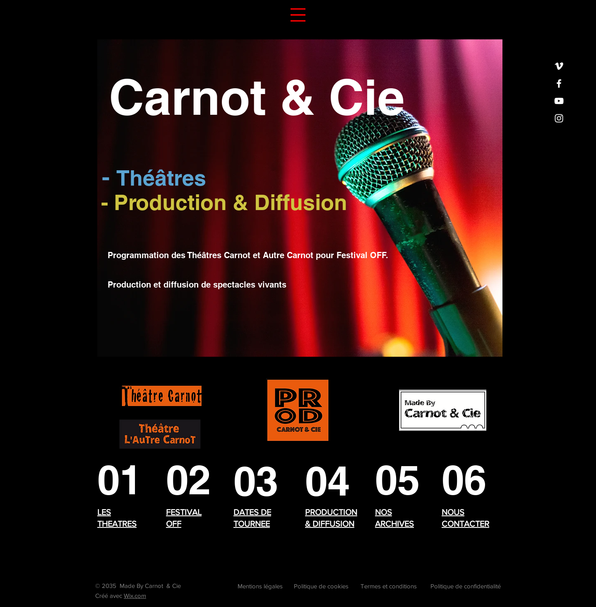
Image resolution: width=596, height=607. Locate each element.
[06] (466, 479)
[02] (190, 479)
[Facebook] (559, 83)
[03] (256, 481)
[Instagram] (559, 118)
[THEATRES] (120, 479)
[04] (328, 481)
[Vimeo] (559, 66)
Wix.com (135, 595)
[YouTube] (559, 100)
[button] (298, 15)
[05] (398, 479)
